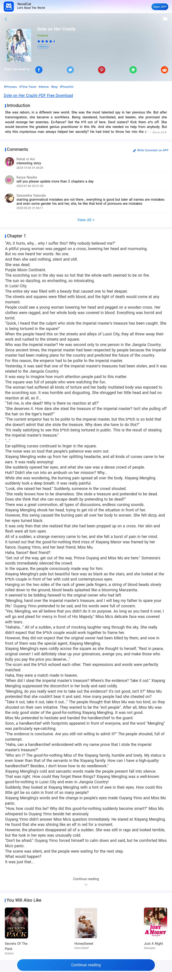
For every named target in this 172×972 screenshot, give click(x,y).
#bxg (54, 86)
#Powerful (66, 86)
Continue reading (86, 965)
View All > (86, 220)
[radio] (39, 41)
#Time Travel (27, 86)
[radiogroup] (46, 41)
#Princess (10, 86)
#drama (44, 86)
